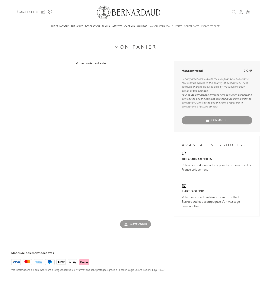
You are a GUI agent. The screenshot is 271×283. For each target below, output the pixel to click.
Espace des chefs (210, 26)
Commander (217, 120)
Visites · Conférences (187, 26)
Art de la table (60, 26)
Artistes (117, 26)
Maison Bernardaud (161, 26)
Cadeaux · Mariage (135, 26)
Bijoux (106, 26)
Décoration (92, 26)
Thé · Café (77, 26)
